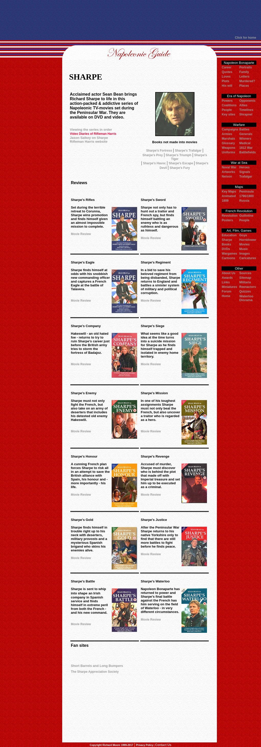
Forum (226, 291)
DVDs (226, 249)
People (227, 110)
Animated (229, 196)
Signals (244, 172)
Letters (244, 76)
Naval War (229, 167)
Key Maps (229, 191)
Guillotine (246, 215)
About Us (228, 273)
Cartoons (228, 258)
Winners (245, 138)
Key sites (228, 114)
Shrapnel (245, 114)
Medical (245, 143)
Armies (227, 134)
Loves (226, 76)
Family (244, 72)
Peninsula (246, 191)
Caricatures (247, 258)
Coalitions (229, 105)
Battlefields (247, 152)
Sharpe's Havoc (154, 163)
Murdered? (247, 81)
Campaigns (230, 129)
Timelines (246, 110)
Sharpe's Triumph (178, 155)
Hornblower (247, 240)
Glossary (228, 143)
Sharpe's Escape (181, 163)
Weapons (228, 148)
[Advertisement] (128, 18)
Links (226, 282)
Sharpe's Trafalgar (188, 150)
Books (226, 244)
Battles (244, 129)
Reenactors (247, 287)
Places (244, 85)
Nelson (227, 176)
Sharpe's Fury (179, 168)
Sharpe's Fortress (159, 150)
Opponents (247, 100)
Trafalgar (245, 176)
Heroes (244, 167)
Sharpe (227, 240)
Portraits (245, 67)
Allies (243, 105)
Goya (243, 235)
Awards (227, 278)
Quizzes (245, 291)
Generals (245, 134)
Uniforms (228, 152)
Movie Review (81, 234)
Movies (244, 244)
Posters (227, 220)
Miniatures (229, 287)
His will (227, 85)
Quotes (227, 72)
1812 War (246, 148)
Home (226, 296)
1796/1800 (246, 196)
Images (244, 253)
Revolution (230, 215)
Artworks (228, 172)
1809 (225, 200)
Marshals (228, 138)
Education (229, 235)
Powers (227, 100)
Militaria (245, 282)
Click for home (245, 37)
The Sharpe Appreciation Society (95, 671)
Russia (244, 200)
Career (226, 67)
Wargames (229, 253)
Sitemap (245, 278)
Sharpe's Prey (152, 155)
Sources (245, 273)
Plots (225, 81)
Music (243, 249)
